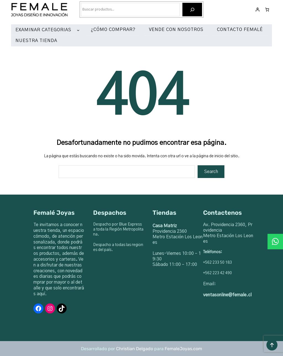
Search (211, 171)
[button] (275, 241)
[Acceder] (257, 9)
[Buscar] (192, 9)
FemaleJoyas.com (183, 348)
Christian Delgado (134, 348)
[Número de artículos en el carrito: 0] (267, 9)
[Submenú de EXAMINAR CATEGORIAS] (79, 30)
